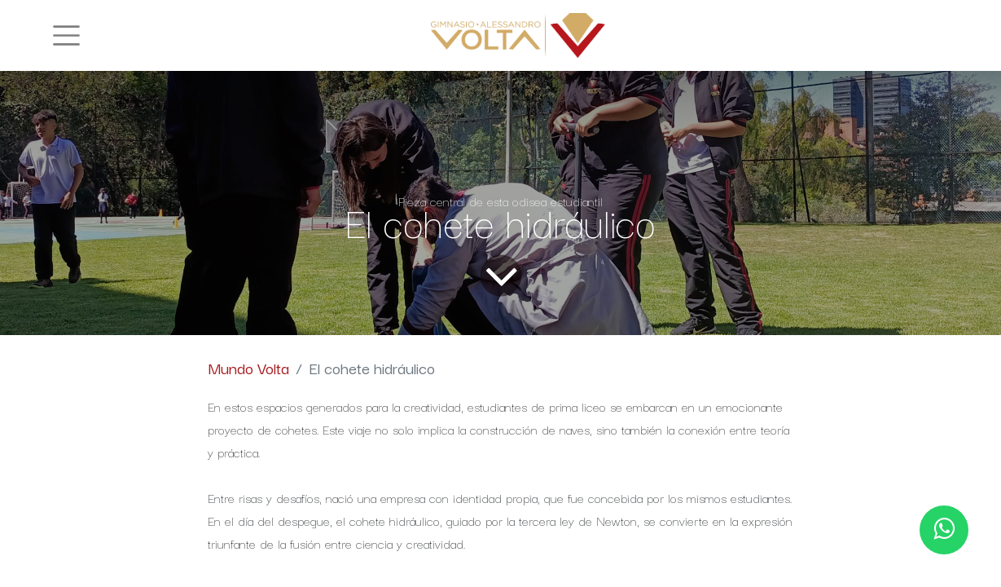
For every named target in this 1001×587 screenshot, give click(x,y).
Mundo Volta (248, 367)
